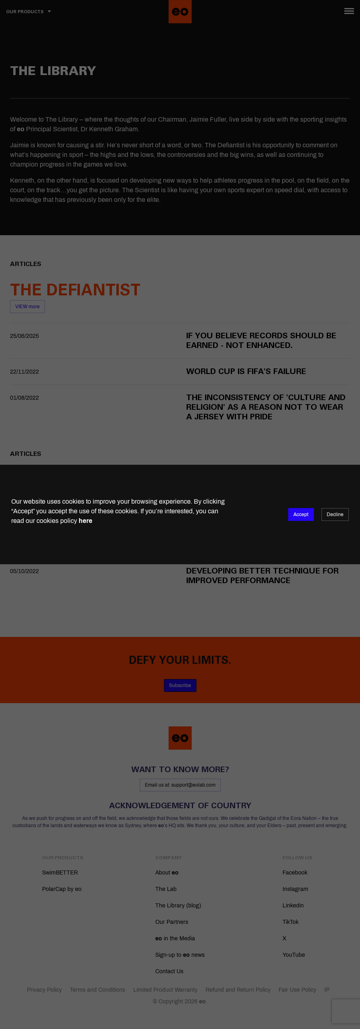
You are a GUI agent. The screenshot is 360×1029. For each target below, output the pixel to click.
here (85, 520)
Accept (301, 514)
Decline (335, 514)
